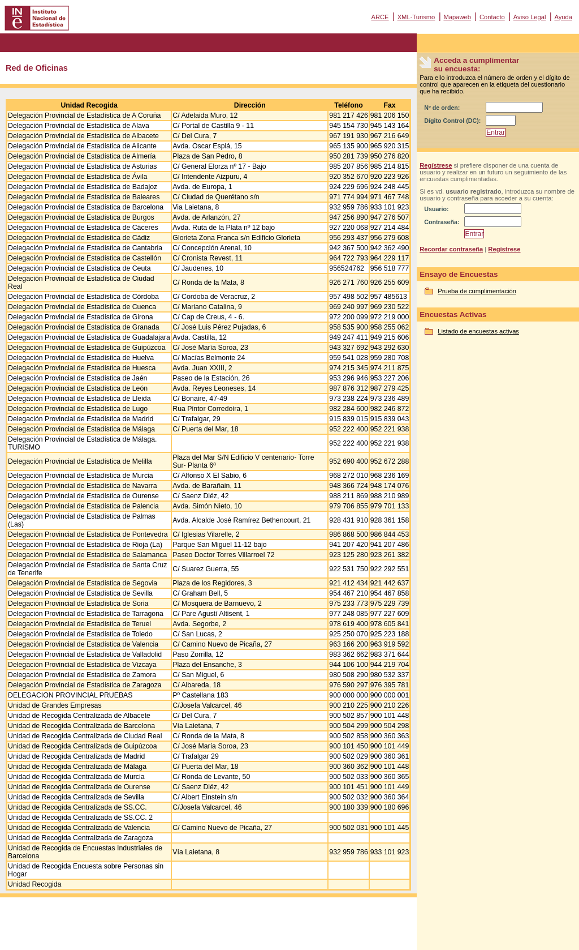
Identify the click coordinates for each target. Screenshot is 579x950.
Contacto (492, 17)
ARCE (379, 17)
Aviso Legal (529, 17)
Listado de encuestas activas (478, 331)
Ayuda (563, 17)
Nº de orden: (442, 107)
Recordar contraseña (451, 249)
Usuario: (436, 209)
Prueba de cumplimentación (477, 291)
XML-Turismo (416, 17)
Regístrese (436, 165)
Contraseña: (441, 222)
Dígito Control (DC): (452, 120)
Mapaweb (457, 17)
